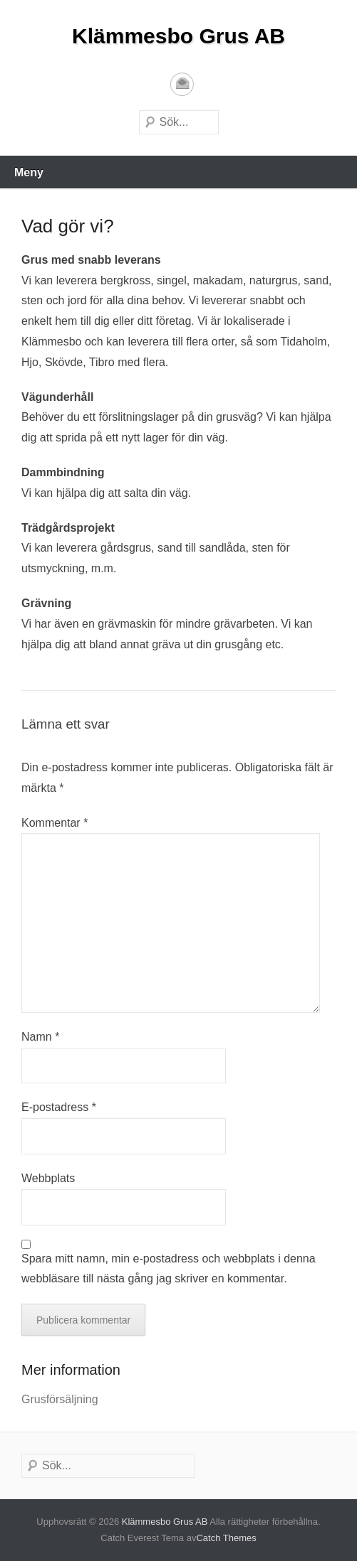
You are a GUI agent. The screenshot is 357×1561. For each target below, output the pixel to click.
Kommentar (54, 823)
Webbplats (48, 1178)
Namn (40, 1037)
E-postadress (182, 84)
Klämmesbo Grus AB (178, 36)
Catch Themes (226, 1538)
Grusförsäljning (59, 1399)
